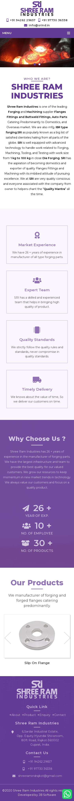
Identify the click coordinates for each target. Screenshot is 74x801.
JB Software (47, 795)
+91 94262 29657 (23, 20)
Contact (60, 715)
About (15, 715)
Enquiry (44, 715)
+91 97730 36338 (55, 20)
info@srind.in (39, 25)
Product (30, 715)
